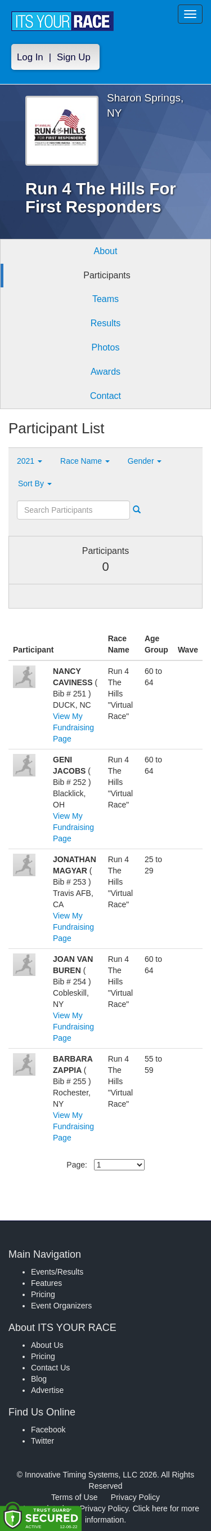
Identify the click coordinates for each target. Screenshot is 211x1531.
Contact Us (50, 1367)
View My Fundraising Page (73, 727)
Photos (106, 347)
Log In (30, 57)
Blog (39, 1378)
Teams (105, 299)
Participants (107, 275)
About (106, 251)
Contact (105, 396)
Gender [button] (145, 460)
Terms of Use (74, 1497)
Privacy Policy (135, 1497)
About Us (47, 1345)
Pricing (43, 1294)
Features (46, 1283)
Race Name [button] (85, 460)
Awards (105, 371)
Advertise (47, 1390)
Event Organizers (61, 1305)
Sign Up (74, 57)
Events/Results (57, 1271)
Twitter (42, 1440)
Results (105, 323)
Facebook (48, 1429)
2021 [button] (29, 460)
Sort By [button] (35, 483)
